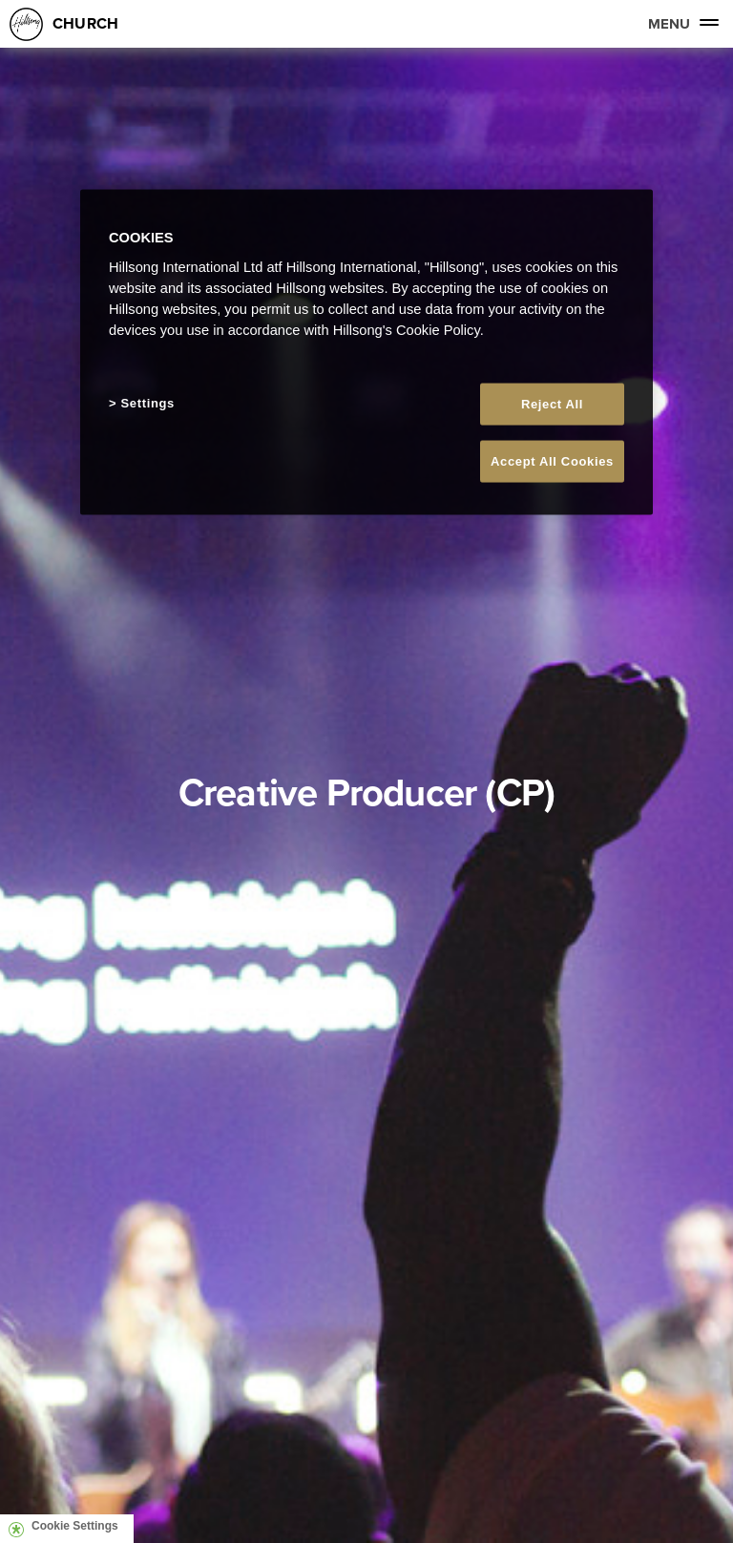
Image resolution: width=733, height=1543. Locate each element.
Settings (148, 403)
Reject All (552, 404)
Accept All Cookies (552, 461)
